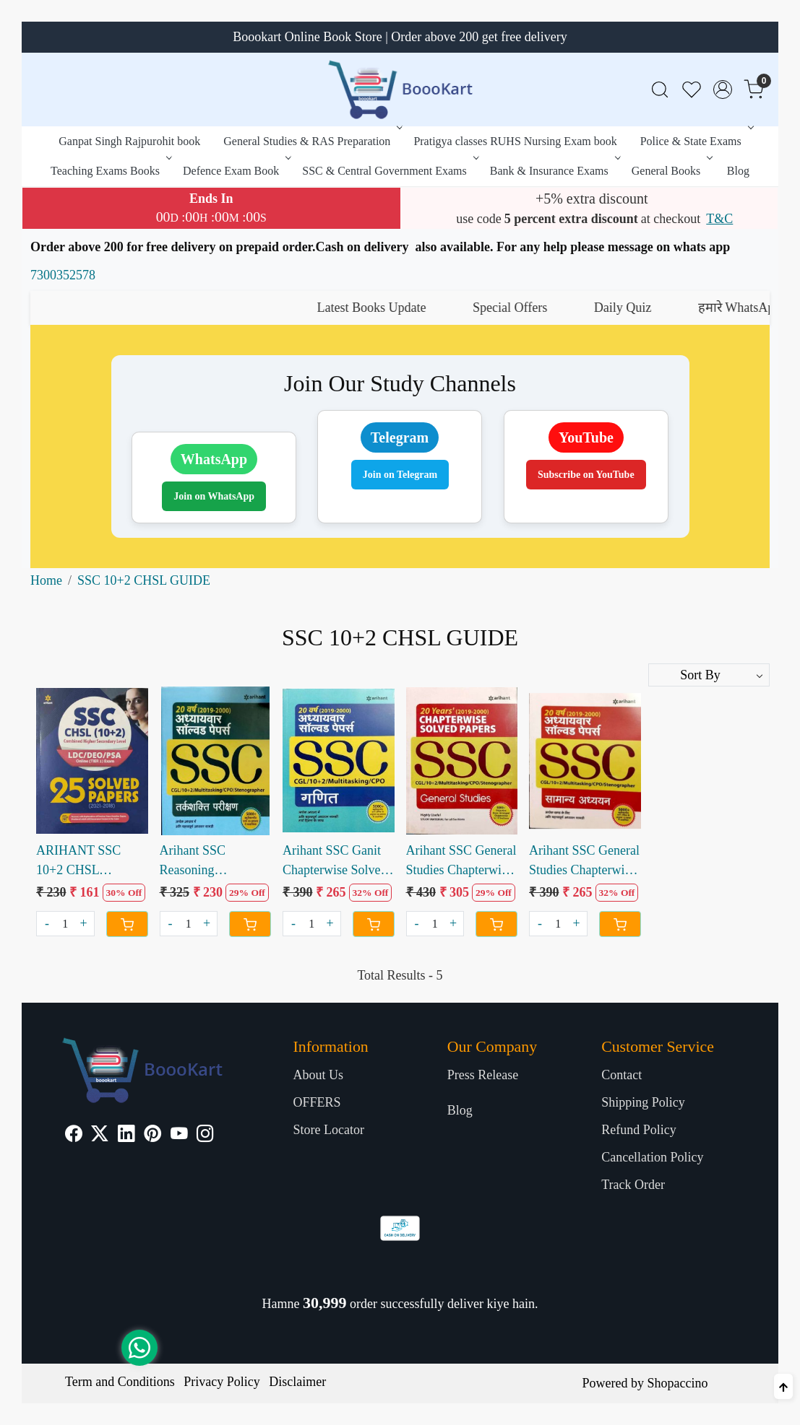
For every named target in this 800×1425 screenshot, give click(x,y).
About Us (318, 1075)
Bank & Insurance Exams (554, 171)
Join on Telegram (400, 474)
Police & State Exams (695, 141)
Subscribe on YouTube (586, 474)
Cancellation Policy (652, 1157)
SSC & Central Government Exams (389, 171)
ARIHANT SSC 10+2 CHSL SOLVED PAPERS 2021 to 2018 (86, 861)
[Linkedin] (126, 1135)
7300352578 (62, 275)
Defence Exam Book (235, 171)
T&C (719, 219)
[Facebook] (73, 1135)
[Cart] (127, 924)
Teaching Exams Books (110, 171)
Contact (621, 1075)
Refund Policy (638, 1130)
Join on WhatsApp (213, 496)
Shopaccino (677, 1383)
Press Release (482, 1075)
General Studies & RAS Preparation (311, 141)
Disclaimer (297, 1381)
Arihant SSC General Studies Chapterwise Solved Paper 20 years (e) (461, 861)
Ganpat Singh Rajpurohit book (129, 141)
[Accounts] (722, 89)
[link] (660, 89)
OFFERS (316, 1102)
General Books (671, 171)
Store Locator (328, 1130)
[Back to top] (783, 1386)
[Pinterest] (152, 1135)
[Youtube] (179, 1135)
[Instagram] (205, 1135)
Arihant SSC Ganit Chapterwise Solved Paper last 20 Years (335, 861)
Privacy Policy (222, 1381)
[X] (99, 1135)
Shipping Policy (643, 1102)
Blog (738, 171)
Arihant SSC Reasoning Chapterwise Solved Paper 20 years (212, 861)
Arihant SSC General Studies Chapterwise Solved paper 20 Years (584, 861)
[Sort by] (709, 675)
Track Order (633, 1184)
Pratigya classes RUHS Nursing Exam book (514, 141)
